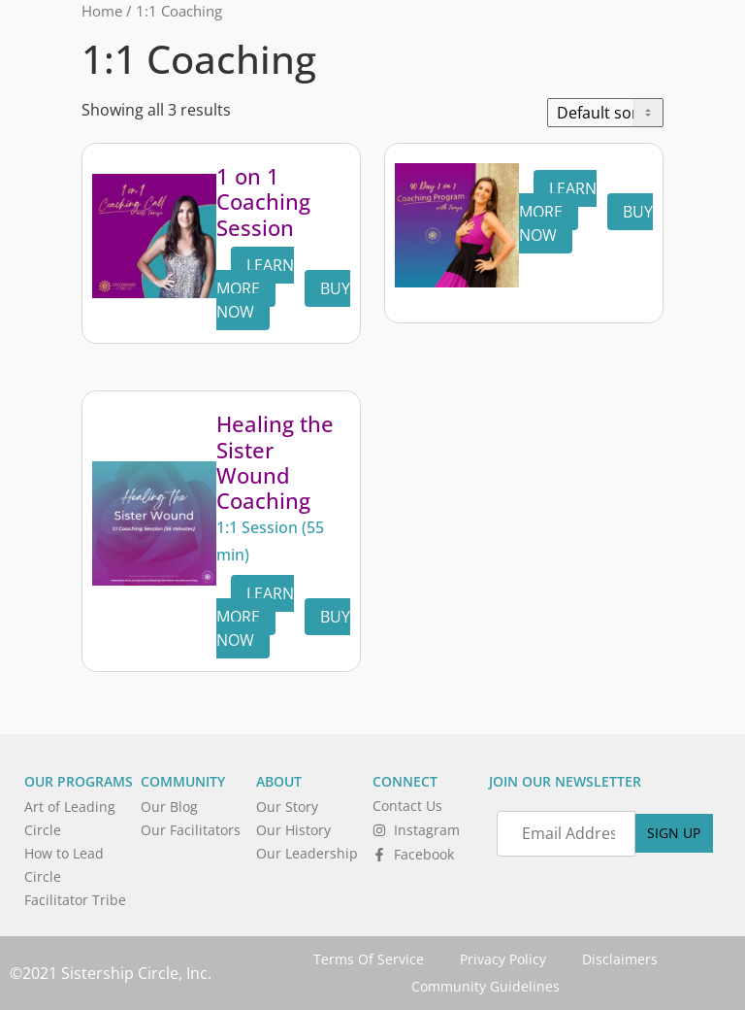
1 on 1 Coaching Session (263, 201)
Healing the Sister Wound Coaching (275, 462)
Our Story (287, 806)
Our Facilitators (191, 830)
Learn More (255, 276)
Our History (293, 830)
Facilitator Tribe (75, 900)
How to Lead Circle (64, 865)
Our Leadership (307, 853)
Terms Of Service (365, 959)
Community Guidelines (485, 986)
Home (101, 10)
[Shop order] (605, 112)
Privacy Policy (503, 959)
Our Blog (169, 806)
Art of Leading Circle (69, 818)
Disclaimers (623, 959)
